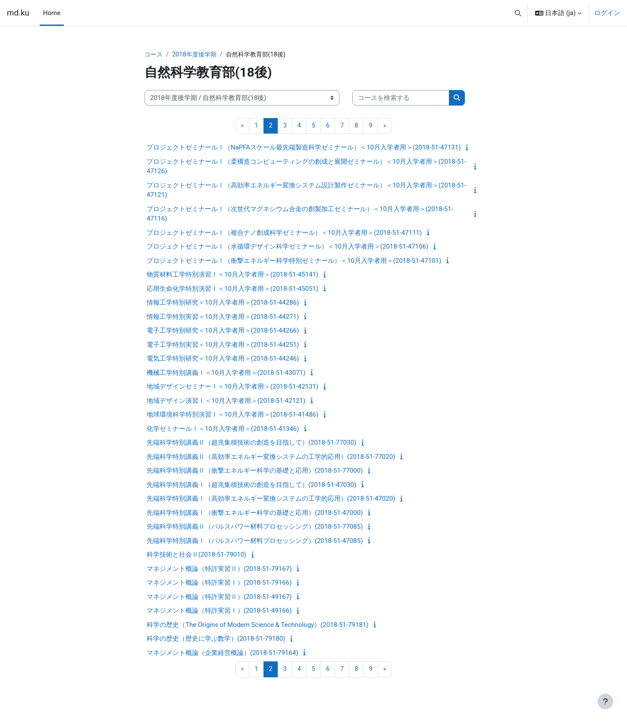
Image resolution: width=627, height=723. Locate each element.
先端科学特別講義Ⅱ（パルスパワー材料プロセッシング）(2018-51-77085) (255, 527)
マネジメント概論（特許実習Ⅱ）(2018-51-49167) (219, 597)
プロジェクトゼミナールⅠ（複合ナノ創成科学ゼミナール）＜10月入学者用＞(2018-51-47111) (284, 233)
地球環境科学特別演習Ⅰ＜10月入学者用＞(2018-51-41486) (232, 415)
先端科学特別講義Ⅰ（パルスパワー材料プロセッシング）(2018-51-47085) (255, 541)
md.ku (18, 13)
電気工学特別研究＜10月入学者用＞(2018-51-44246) (223, 359)
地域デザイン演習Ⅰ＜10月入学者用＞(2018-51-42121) (226, 401)
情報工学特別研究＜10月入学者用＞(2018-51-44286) (223, 303)
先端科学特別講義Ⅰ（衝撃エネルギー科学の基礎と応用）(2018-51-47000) (255, 513)
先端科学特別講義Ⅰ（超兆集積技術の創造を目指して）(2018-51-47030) (251, 485)
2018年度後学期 (196, 55)
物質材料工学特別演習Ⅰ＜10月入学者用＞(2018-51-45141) (232, 275)
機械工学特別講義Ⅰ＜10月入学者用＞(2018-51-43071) (226, 373)
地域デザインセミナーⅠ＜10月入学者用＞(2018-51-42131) (232, 387)
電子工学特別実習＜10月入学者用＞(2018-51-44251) (223, 345)
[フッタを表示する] (605, 701)
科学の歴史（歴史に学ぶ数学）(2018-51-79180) (216, 639)
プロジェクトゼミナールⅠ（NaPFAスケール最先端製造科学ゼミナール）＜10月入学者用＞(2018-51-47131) (304, 148)
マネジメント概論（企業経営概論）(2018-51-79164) (222, 653)
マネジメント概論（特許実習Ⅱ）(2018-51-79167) (219, 569)
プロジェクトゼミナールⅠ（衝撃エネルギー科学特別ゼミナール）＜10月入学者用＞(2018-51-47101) (294, 261)
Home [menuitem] (51, 13)
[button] (518, 13)
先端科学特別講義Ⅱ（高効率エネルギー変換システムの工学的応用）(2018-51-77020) (271, 457)
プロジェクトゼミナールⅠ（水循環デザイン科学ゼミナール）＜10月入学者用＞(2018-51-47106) (287, 247)
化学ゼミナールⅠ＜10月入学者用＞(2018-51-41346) (223, 429)
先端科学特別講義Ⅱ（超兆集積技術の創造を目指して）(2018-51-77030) (251, 443)
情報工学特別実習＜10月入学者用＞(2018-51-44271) (223, 317)
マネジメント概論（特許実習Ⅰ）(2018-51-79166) (219, 583)
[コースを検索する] (400, 98)
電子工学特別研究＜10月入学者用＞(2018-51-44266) (223, 331)
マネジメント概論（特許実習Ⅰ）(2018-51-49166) (219, 611)
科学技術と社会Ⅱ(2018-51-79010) (196, 555)
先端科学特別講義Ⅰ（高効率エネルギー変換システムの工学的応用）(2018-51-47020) (271, 499)
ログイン (607, 13)
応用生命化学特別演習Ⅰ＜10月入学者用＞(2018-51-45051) (232, 289)
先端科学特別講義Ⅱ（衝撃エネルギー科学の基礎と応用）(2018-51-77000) (255, 471)
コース (154, 55)
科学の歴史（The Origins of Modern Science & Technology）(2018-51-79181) (258, 625)
